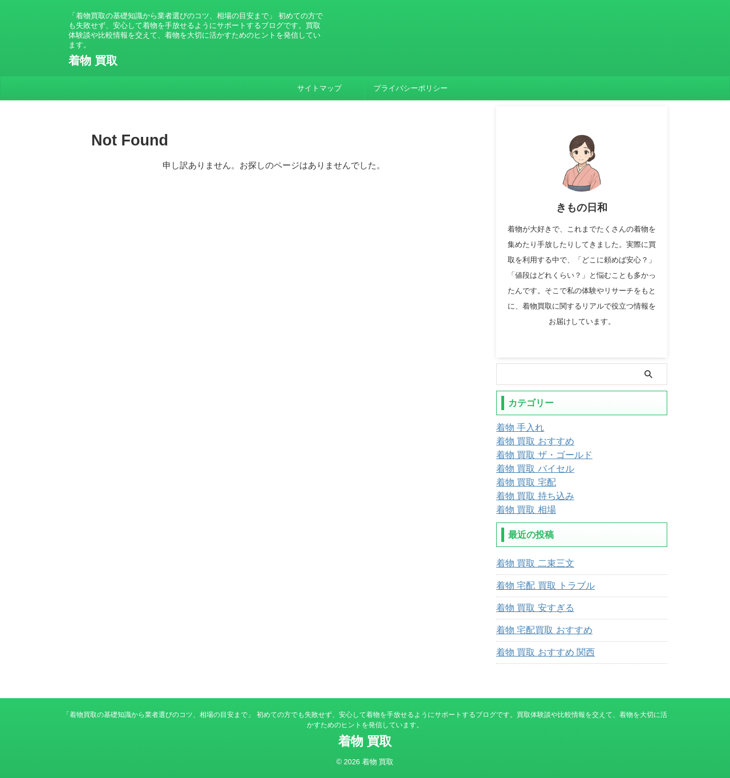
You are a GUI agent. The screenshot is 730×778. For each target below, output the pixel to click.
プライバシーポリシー (411, 88)
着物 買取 (92, 60)
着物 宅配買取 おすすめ (538, 630)
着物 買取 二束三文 (530, 563)
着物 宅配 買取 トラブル (539, 585)
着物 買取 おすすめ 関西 (539, 652)
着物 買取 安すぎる (530, 608)
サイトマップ (319, 88)
